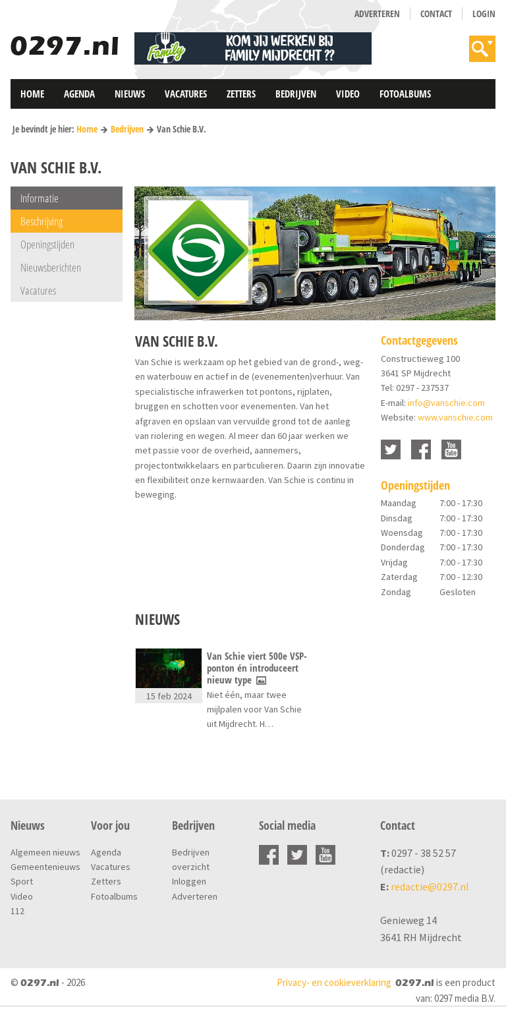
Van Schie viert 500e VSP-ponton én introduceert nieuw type (257, 667)
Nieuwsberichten (50, 267)
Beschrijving (41, 221)
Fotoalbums (405, 93)
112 (17, 911)
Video (348, 93)
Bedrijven (295, 93)
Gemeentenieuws (45, 867)
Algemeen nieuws (45, 852)
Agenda (79, 93)
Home (32, 93)
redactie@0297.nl (430, 886)
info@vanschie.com (446, 403)
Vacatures (186, 93)
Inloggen (189, 881)
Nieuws (130, 93)
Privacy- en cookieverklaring (334, 982)
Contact (436, 13)
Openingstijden (47, 244)
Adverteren (377, 13)
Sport (22, 881)
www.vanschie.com (455, 417)
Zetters (241, 93)
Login (483, 13)
